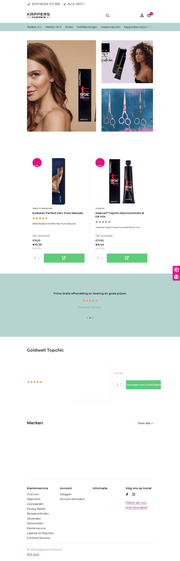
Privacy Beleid (36, 509)
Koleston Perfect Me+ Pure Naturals (57, 213)
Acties (69, 27)
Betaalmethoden (38, 513)
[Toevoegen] (64, 258)
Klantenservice (36, 528)
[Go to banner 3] (127, 110)
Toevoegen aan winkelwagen (143, 384)
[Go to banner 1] (61, 86)
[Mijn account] (142, 16)
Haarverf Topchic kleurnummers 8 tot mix (119, 214)
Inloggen (66, 494)
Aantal (119, 384)
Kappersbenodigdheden (139, 27)
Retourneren (35, 523)
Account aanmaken (72, 499)
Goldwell (100, 208)
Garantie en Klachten (40, 533)
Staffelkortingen (87, 27)
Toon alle (144, 423)
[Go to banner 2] (127, 61)
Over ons (33, 494)
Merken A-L (34, 27)
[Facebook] (127, 494)
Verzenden (34, 518)
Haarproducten (110, 27)
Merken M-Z (54, 27)
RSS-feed (33, 554)
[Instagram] (133, 494)
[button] (87, 317)
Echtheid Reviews (38, 538)
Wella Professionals (42, 208)
